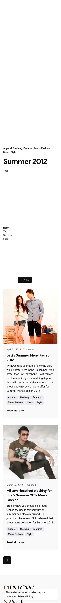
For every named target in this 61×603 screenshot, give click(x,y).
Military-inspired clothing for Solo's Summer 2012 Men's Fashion (29, 495)
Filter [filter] (25, 279)
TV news (11, 365)
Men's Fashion (42, 148)
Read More (15, 410)
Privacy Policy (25, 596)
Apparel (7, 148)
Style (13, 152)
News (6, 152)
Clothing (17, 148)
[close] (53, 594)
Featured (28, 148)
